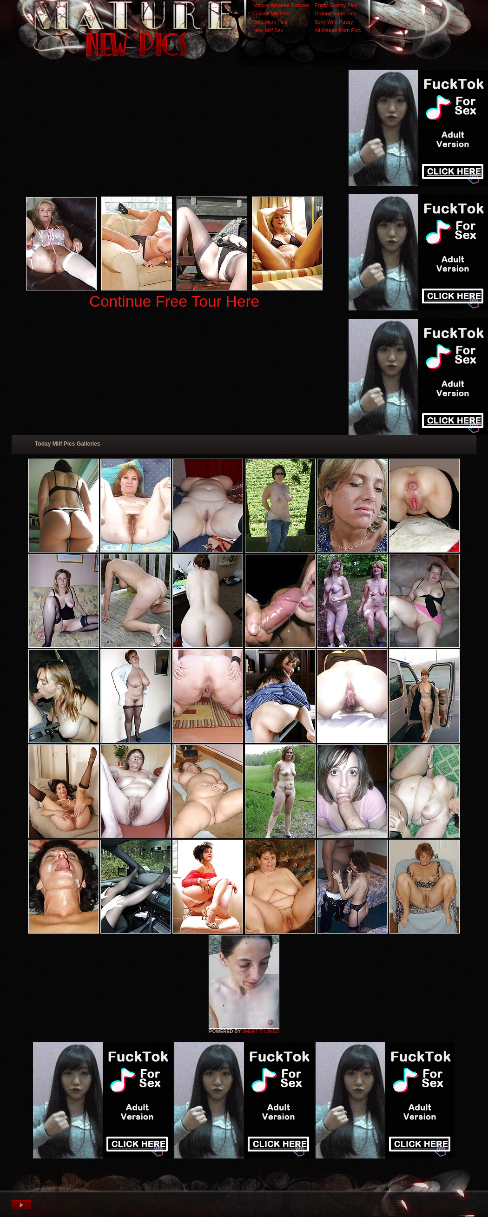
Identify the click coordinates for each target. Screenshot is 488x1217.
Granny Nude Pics (335, 13)
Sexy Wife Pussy (334, 22)
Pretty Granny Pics (336, 5)
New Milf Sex (268, 30)
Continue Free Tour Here (174, 301)
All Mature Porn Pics (338, 30)
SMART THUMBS (260, 1031)
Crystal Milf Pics (271, 13)
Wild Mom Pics (270, 22)
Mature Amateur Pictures (281, 5)
